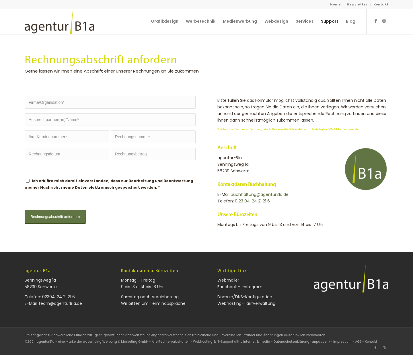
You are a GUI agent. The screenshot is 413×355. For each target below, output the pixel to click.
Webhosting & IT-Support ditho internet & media (231, 341)
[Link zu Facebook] (375, 21)
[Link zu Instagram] (384, 21)
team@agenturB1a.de (60, 303)
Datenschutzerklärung (291, 341)
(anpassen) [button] (320, 341)
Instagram (252, 287)
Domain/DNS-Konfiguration (244, 297)
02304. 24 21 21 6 (58, 297)
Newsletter (357, 4)
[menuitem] (335, 4)
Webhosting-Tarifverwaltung (246, 303)
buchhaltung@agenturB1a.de (260, 194)
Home (335, 4)
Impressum (342, 341)
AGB (358, 341)
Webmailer (228, 280)
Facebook (227, 287)
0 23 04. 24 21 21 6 (252, 201)
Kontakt (380, 4)
